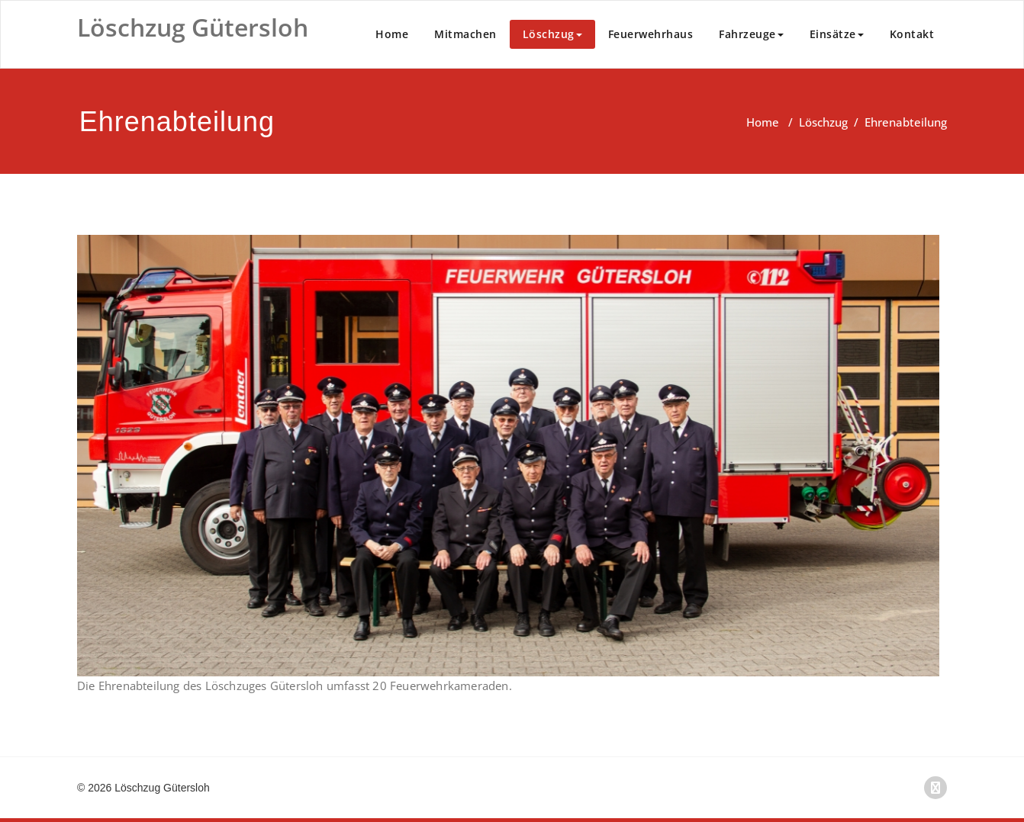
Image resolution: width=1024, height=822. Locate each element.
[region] (508, 455)
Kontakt (912, 34)
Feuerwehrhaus (651, 34)
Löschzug (552, 34)
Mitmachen (465, 34)
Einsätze (837, 34)
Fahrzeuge (751, 34)
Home (391, 34)
